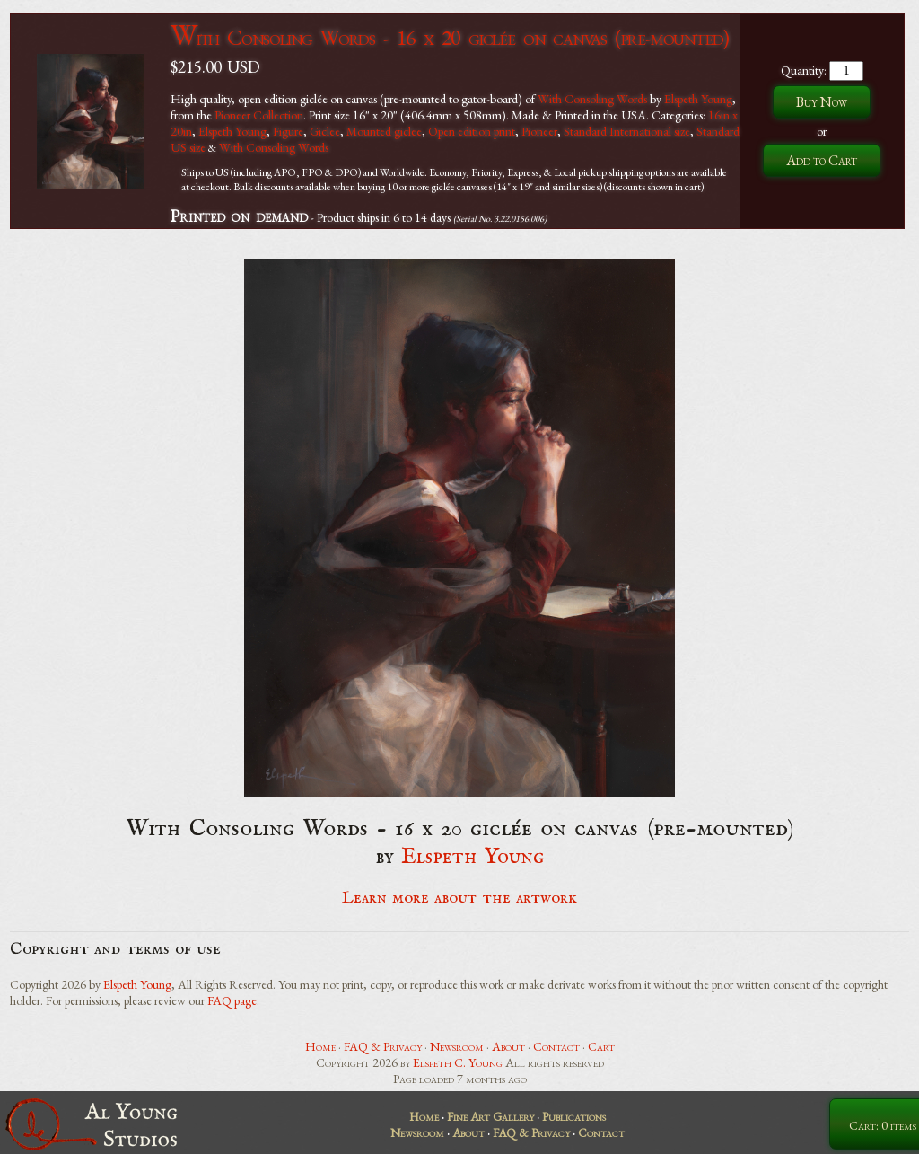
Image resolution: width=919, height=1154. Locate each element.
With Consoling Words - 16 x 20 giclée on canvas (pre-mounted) (450, 37)
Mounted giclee (384, 131)
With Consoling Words (592, 99)
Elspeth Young (698, 99)
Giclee (325, 131)
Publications (574, 1116)
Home (320, 1046)
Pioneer (539, 131)
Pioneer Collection (258, 115)
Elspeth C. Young (458, 1062)
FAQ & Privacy (383, 1046)
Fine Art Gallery (490, 1116)
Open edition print (471, 131)
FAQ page (232, 1000)
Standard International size (627, 131)
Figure (288, 131)
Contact (556, 1046)
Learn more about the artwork (459, 898)
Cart (601, 1046)
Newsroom (457, 1046)
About (508, 1046)
